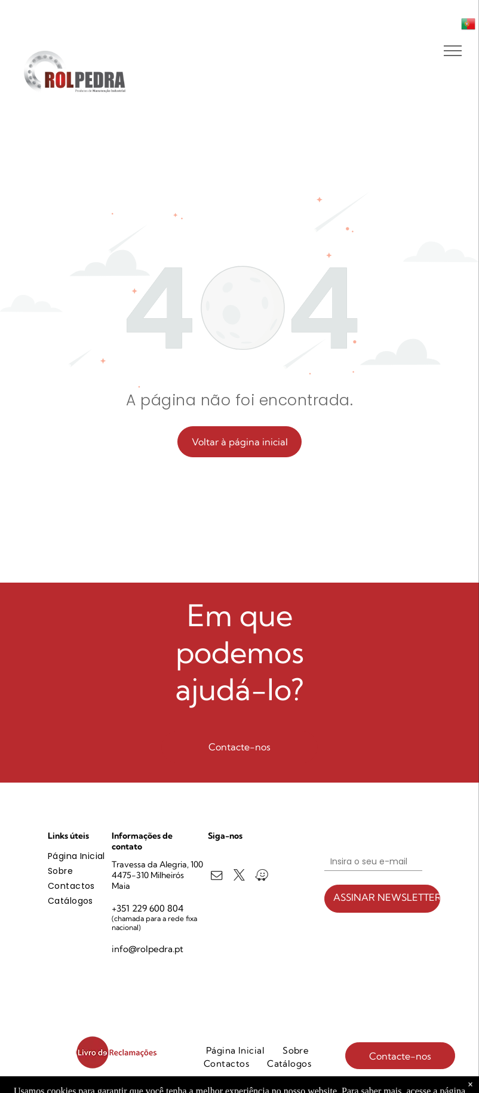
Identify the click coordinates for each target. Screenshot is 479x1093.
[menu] (452, 50)
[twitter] (239, 877)
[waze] (262, 877)
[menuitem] (91, 856)
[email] (216, 877)
